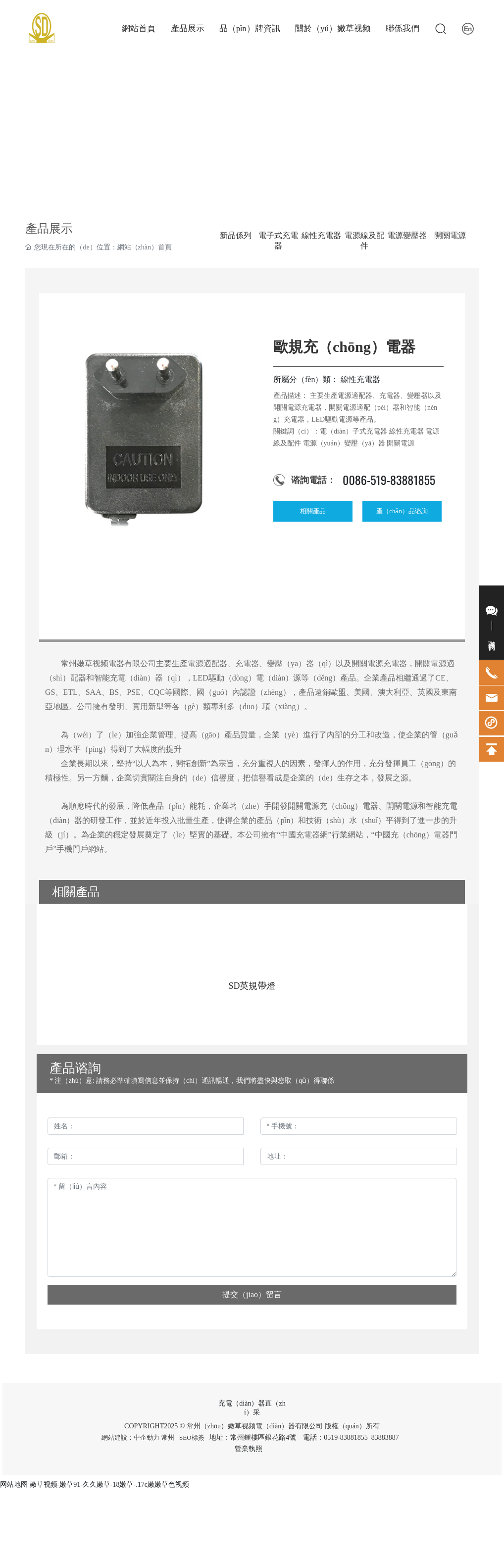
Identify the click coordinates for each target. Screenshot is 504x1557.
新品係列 (236, 235)
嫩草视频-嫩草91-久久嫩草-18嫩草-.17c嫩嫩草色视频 (109, 1484)
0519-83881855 (346, 1437)
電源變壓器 (407, 235)
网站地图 (14, 1484)
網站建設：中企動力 (130, 1437)
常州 (167, 1437)
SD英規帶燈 (251, 986)
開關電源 (450, 235)
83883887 (386, 1437)
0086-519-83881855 (389, 479)
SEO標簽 (191, 1437)
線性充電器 (321, 235)
